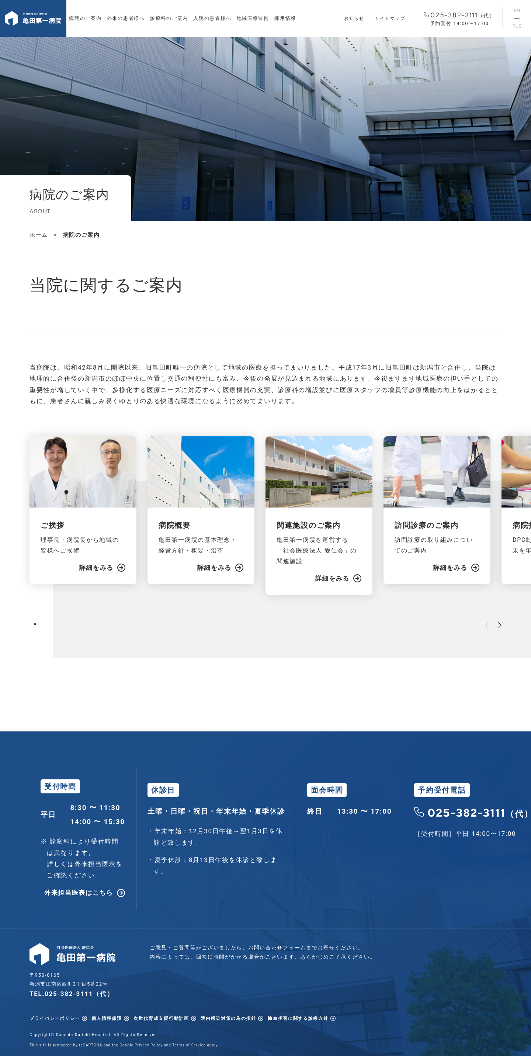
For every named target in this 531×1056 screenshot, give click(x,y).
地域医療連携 (253, 18)
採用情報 (285, 18)
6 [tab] (90, 624)
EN (517, 10)
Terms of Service (189, 1045)
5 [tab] (79, 624)
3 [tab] (57, 624)
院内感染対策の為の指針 (228, 1018)
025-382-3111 (459, 19)
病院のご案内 (85, 18)
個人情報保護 (106, 1018)
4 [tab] (68, 624)
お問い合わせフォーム (277, 948)
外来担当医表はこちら (78, 892)
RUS (517, 26)
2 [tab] (46, 624)
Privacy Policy (149, 1045)
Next (500, 625)
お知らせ (354, 18)
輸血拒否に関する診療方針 (298, 1018)
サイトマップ (390, 18)
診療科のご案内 (169, 18)
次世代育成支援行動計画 (161, 1018)
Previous (487, 625)
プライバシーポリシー (55, 1018)
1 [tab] (35, 624)
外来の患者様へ (126, 18)
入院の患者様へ (212, 18)
